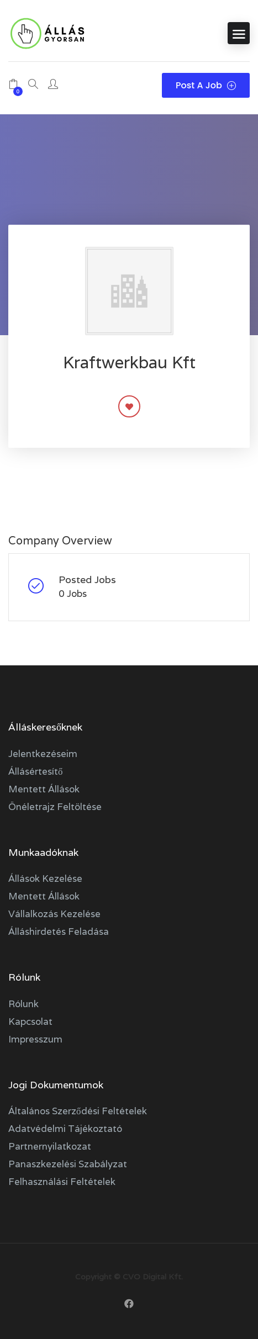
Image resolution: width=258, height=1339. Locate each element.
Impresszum (35, 1039)
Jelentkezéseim (42, 754)
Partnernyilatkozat (49, 1146)
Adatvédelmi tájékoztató (65, 1129)
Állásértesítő (35, 771)
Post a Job (206, 85)
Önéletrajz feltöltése (55, 807)
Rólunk (23, 1004)
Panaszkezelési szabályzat (67, 1164)
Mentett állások (44, 789)
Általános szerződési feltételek (77, 1111)
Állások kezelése (45, 878)
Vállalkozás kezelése (54, 914)
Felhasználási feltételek (61, 1182)
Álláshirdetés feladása (58, 931)
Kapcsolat (30, 1021)
